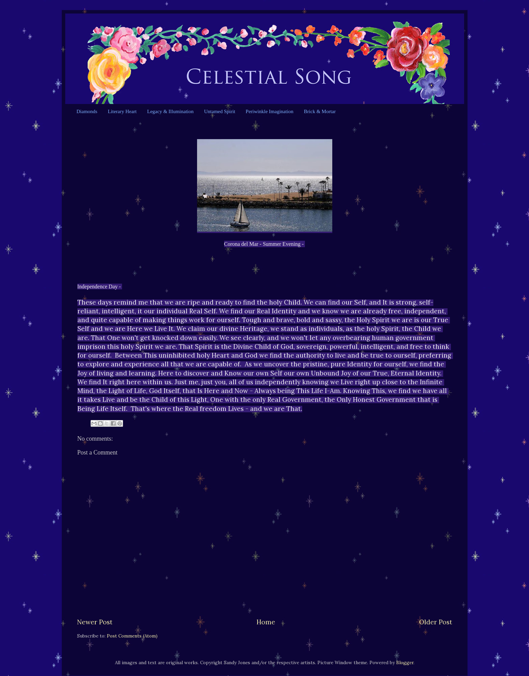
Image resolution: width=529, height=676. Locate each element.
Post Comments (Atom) (132, 636)
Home (266, 622)
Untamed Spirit (219, 111)
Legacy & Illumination (170, 111)
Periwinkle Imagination (269, 111)
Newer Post (95, 622)
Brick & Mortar (320, 111)
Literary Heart (122, 111)
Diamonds (86, 111)
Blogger (404, 662)
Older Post (435, 622)
